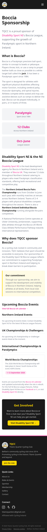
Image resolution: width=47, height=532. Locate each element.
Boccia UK (17, 172)
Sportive (5, 483)
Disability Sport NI (12, 35)
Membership (7, 487)
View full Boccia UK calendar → (15, 308)
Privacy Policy (7, 529)
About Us (6, 476)
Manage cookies (19, 529)
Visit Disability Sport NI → (23, 423)
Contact (5, 494)
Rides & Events (8, 480)
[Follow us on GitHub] (13, 507)
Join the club (9, 463)
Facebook (30, 389)
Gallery (5, 491)
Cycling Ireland (20, 515)
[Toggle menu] (42, 4)
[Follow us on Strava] (8, 507)
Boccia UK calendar (33, 382)
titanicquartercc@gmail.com (13, 512)
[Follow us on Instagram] (3, 507)
